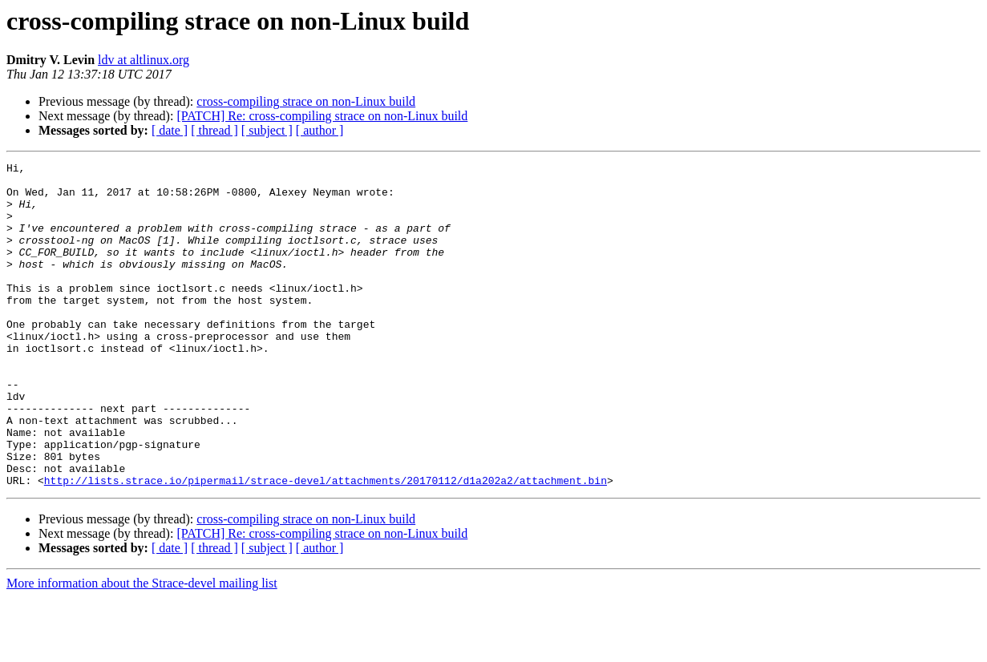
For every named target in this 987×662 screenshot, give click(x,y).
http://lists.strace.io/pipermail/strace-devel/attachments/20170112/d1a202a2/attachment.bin (325, 545)
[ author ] (320, 130)
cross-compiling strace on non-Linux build (305, 101)
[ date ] (170, 130)
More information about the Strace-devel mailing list (141, 648)
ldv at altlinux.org (143, 60)
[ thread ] (214, 130)
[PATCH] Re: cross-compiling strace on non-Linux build (321, 116)
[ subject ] (267, 130)
